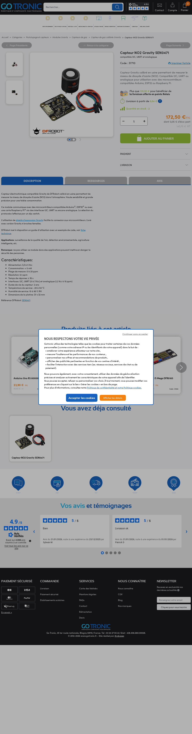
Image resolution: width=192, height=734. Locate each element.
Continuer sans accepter (135, 334)
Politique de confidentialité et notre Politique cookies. (114, 387)
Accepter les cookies (81, 398)
